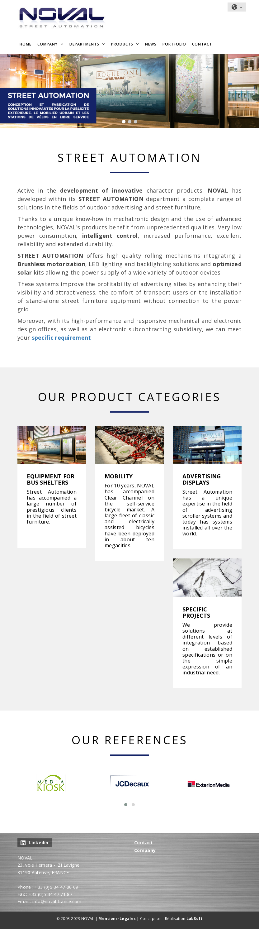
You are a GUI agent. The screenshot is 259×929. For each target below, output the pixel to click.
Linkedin (35, 842)
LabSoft (194, 918)
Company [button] (48, 44)
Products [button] (122, 44)
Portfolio (174, 44)
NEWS (151, 44)
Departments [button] (85, 44)
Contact (202, 44)
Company (145, 850)
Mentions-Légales (117, 918)
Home (25, 44)
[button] (126, 805)
